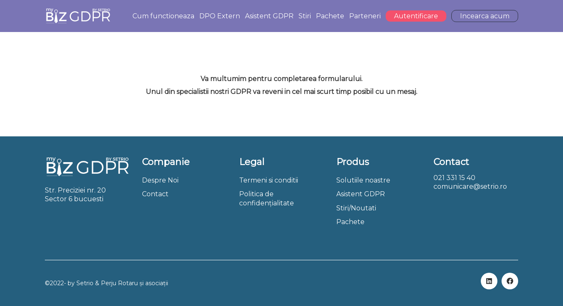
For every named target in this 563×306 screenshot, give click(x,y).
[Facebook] (510, 281)
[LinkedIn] (489, 281)
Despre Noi (160, 180)
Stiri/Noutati (356, 208)
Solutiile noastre (363, 180)
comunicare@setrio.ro (470, 186)
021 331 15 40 (454, 178)
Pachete (350, 222)
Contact (155, 194)
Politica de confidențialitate (266, 198)
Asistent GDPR (360, 194)
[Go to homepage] (78, 16)
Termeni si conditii (268, 180)
